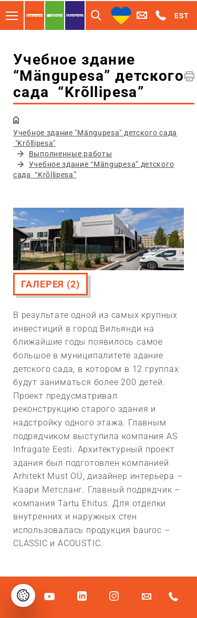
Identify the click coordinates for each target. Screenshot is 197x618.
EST (181, 16)
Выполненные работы (70, 154)
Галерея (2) (50, 284)
